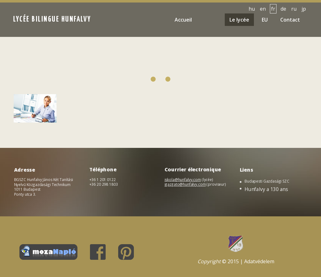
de (283, 8)
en (263, 8)
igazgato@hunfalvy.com (185, 184)
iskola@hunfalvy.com (183, 179)
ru (294, 8)
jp (304, 8)
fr (273, 8)
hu (252, 8)
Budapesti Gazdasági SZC (267, 181)
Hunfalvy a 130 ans (266, 189)
